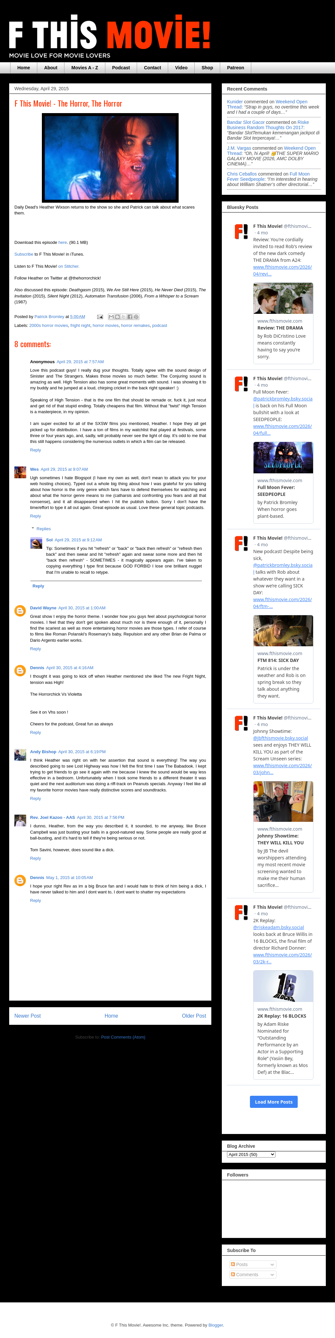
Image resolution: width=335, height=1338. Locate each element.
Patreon (235, 67)
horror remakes (135, 325)
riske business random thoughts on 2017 (268, 125)
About (50, 67)
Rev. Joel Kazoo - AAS (52, 817)
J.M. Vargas (239, 148)
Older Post (194, 1016)
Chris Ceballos (242, 174)
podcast (159, 325)
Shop (207, 67)
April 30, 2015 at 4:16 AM (69, 667)
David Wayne (43, 607)
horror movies (105, 325)
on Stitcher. (68, 266)
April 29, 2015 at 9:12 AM (78, 539)
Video (181, 67)
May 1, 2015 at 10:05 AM (69, 877)
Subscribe (23, 254)
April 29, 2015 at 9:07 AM (64, 469)
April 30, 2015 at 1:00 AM (81, 607)
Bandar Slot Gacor (246, 122)
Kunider (235, 101)
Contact (152, 67)
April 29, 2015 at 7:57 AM (80, 361)
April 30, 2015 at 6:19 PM (82, 751)
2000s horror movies (48, 325)
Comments (244, 1274)
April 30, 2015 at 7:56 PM (100, 817)
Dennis (37, 667)
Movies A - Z (84, 67)
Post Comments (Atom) (123, 1037)
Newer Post (27, 1016)
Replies (44, 528)
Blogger (215, 1325)
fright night (80, 325)
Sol (49, 539)
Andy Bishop (43, 751)
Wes (34, 469)
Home (23, 67)
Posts (239, 1264)
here (62, 242)
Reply (35, 450)
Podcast (121, 67)
